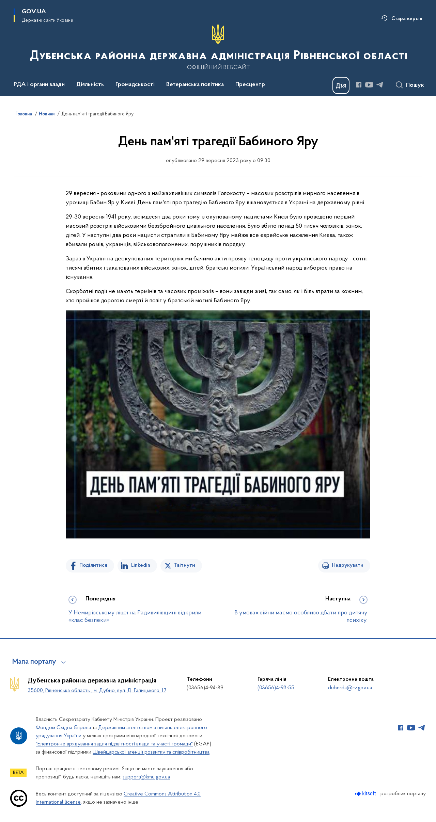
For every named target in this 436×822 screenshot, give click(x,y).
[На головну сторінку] (218, 47)
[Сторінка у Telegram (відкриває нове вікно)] (380, 85)
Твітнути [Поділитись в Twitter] (184, 565)
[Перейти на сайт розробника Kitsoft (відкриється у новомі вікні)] (366, 793)
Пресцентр (250, 85)
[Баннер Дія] (340, 85)
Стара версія (406, 18)
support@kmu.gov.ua (146, 777)
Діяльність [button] (90, 85)
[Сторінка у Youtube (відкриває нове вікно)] (369, 85)
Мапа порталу (34, 662)
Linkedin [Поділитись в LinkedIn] (140, 565)
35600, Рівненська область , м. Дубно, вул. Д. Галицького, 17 (97, 690)
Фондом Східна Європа (63, 727)
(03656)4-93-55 (276, 688)
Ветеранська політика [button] (195, 85)
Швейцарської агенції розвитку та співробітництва (151, 752)
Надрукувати (347, 565)
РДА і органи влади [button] (39, 85)
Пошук (415, 85)
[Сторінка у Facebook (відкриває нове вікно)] (359, 85)
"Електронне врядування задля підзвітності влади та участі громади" (114, 744)
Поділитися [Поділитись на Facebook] (93, 565)
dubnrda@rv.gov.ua (350, 688)
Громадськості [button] (135, 85)
